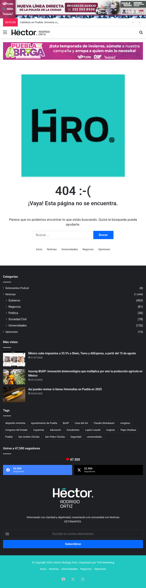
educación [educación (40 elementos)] (55, 430)
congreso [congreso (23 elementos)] (125, 423)
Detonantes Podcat (17, 288)
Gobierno (14, 300)
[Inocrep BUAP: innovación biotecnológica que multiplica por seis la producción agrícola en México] (14, 376)
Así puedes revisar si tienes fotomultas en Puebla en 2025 (65, 389)
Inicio (39, 249)
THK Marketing (105, 562)
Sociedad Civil (17, 319)
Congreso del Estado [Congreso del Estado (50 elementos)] (16, 430)
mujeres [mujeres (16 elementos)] (110, 430)
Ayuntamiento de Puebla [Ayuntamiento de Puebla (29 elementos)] (44, 423)
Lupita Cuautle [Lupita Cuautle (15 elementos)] (93, 430)
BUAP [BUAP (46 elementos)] (66, 423)
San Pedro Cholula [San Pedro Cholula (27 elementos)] (55, 436)
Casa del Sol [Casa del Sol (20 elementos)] (81, 423)
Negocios (88, 249)
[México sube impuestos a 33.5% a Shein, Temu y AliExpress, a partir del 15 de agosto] (14, 358)
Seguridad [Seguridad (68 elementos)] (75, 436)
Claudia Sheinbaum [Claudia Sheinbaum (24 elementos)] (104, 423)
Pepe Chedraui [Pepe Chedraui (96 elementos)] (128, 430)
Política (13, 313)
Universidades (69, 249)
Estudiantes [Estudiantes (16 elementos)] (73, 430)
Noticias (52, 249)
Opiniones (104, 249)
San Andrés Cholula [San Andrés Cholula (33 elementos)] (28, 436)
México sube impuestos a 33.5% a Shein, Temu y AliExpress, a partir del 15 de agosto (82, 353)
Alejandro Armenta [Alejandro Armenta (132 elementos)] (15, 423)
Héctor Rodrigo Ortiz (65, 562)
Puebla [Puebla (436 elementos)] (9, 436)
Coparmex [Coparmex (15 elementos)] (38, 430)
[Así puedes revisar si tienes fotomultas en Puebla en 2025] (14, 394)
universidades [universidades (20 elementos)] (94, 436)
